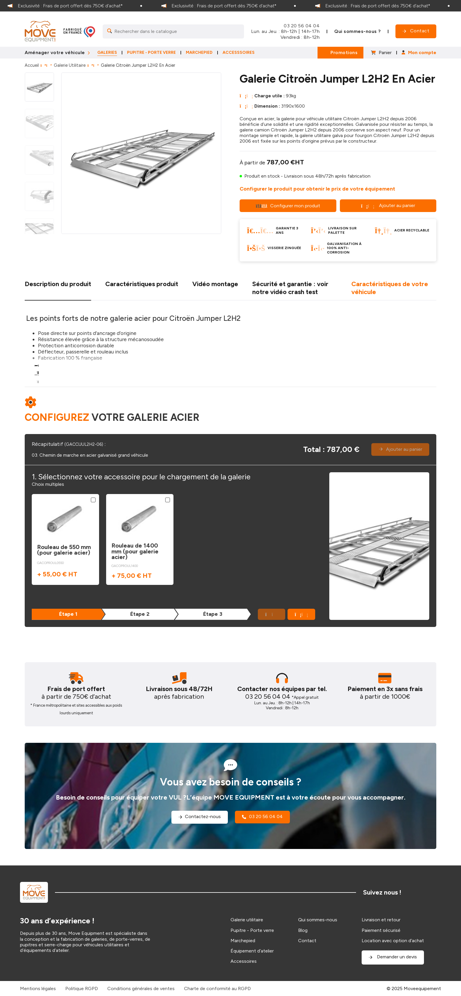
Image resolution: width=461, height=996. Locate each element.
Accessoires (243, 961)
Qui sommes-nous (317, 919)
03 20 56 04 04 (302, 26)
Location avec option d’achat (393, 940)
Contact (307, 940)
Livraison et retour (381, 919)
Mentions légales (38, 988)
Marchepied (242, 940)
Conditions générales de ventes (141, 988)
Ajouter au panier (388, 205)
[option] (77, 6)
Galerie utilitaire (246, 919)
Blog (303, 930)
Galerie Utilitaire (70, 65)
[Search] (173, 31)
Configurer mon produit (288, 205)
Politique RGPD (81, 988)
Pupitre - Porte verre (252, 930)
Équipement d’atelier (252, 951)
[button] (301, 614)
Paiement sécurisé (381, 930)
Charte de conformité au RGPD (217, 988)
